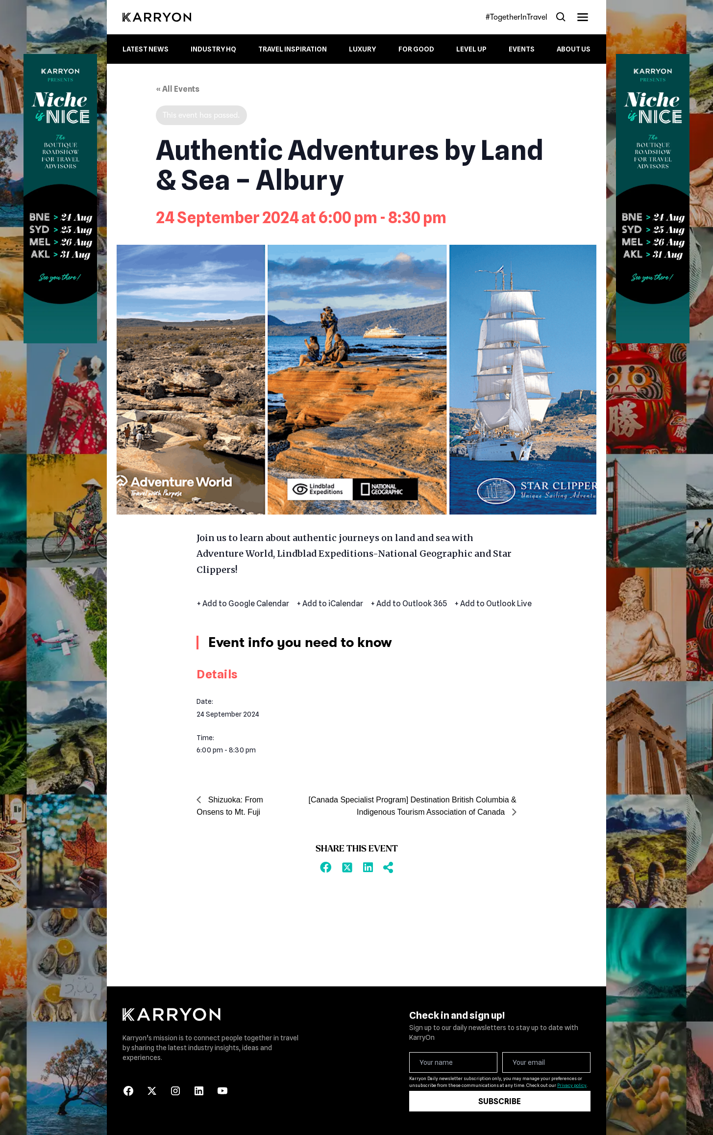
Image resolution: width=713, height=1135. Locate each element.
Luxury (362, 49)
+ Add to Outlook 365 (408, 604)
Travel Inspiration (292, 49)
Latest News (146, 49)
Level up (471, 49)
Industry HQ (213, 49)
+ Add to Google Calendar (243, 604)
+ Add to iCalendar (329, 604)
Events (522, 49)
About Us (573, 49)
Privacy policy (572, 1085)
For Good (416, 49)
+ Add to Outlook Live (493, 604)
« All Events (177, 89)
